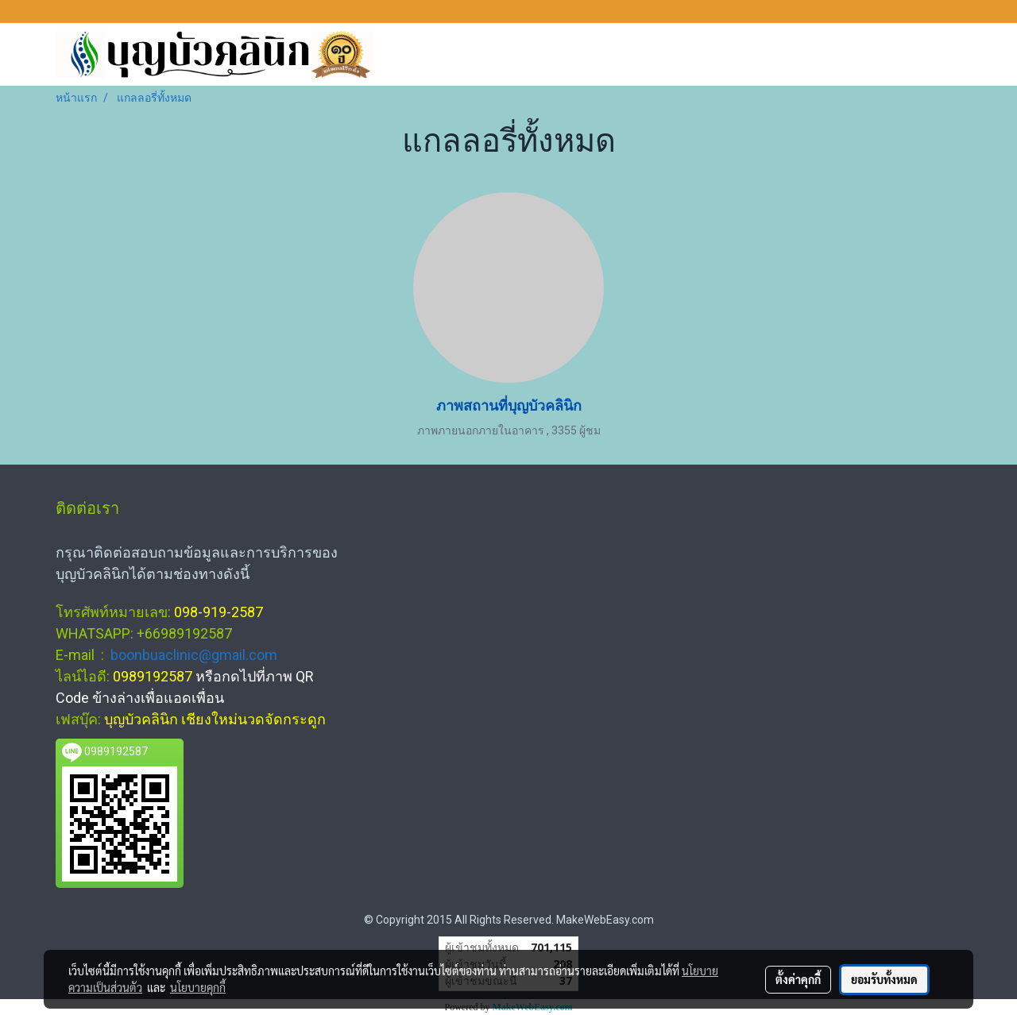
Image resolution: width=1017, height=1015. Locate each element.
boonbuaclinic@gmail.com (193, 654)
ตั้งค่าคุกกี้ (798, 979)
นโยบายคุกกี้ (198, 987)
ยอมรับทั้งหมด (884, 979)
